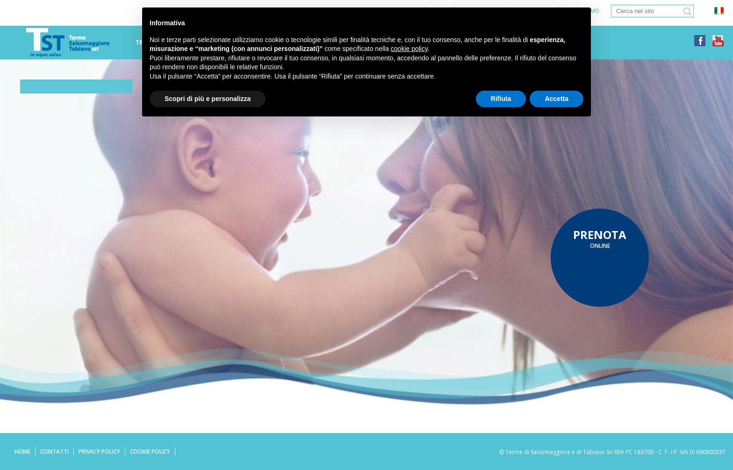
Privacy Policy (99, 452)
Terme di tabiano (67, 42)
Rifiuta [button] (501, 98)
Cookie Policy (150, 452)
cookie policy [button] (409, 48)
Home (22, 452)
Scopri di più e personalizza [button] (208, 98)
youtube (718, 40)
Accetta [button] (556, 98)
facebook (699, 40)
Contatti (54, 452)
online (600, 238)
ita (719, 11)
